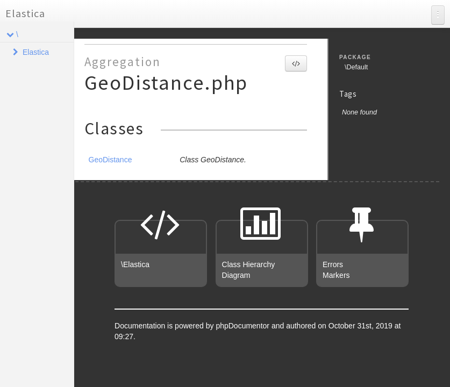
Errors (333, 264)
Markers (336, 275)
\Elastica (135, 264)
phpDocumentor (244, 325)
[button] (296, 63)
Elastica (25, 13)
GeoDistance (110, 159)
